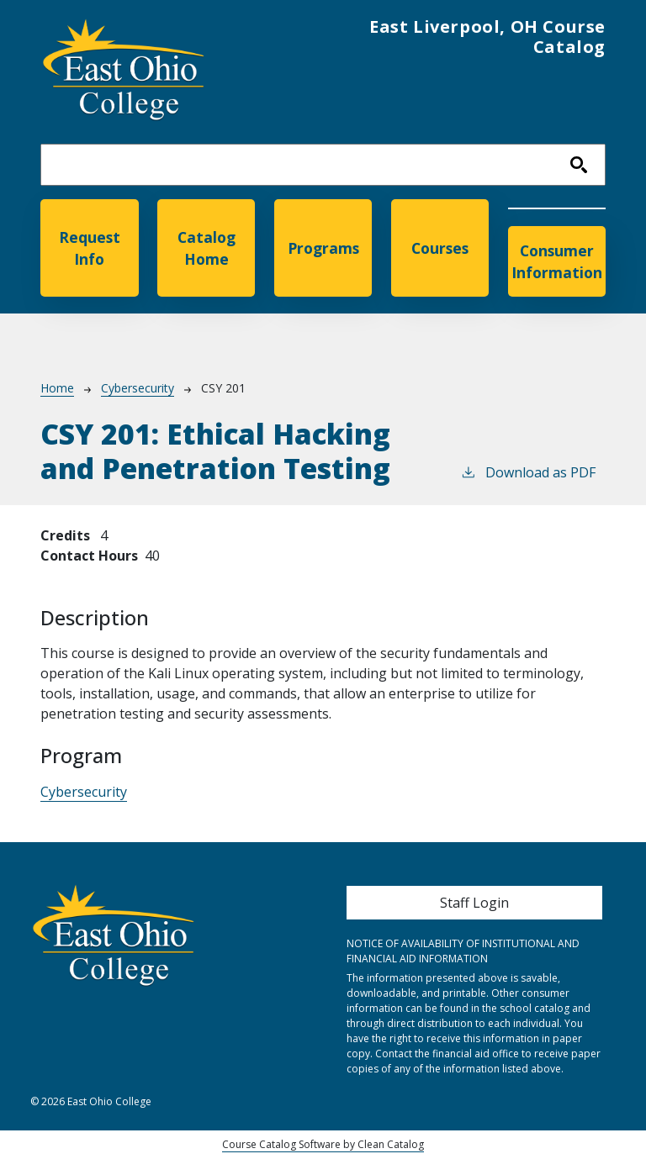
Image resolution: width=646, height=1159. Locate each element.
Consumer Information (556, 261)
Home (57, 388)
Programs (323, 248)
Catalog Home (206, 248)
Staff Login (474, 902)
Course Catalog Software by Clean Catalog (323, 1144)
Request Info (89, 248)
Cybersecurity (137, 388)
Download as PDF (528, 472)
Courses (440, 248)
